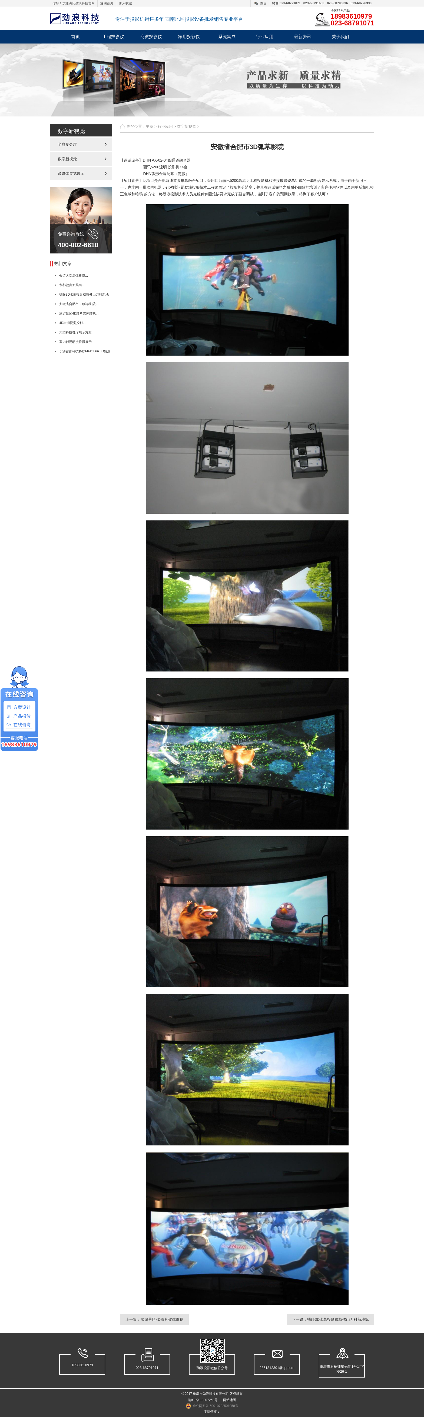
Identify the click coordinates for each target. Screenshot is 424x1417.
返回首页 (106, 3)
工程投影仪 (113, 36)
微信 (263, 3)
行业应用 (264, 36)
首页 (75, 36)
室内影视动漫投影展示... (76, 342)
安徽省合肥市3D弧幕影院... (78, 304)
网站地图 (229, 1400)
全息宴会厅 (67, 144)
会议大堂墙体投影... (73, 276)
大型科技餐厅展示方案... (76, 332)
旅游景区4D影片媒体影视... (78, 313)
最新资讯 (302, 36)
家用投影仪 (189, 36)
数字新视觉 (67, 159)
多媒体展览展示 (71, 173)
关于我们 (340, 36)
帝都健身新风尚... (72, 285)
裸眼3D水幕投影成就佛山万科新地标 (338, 1319)
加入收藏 (125, 3)
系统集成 (227, 36)
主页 (149, 126)
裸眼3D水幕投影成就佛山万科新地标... (79, 296)
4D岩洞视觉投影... (72, 323)
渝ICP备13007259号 (202, 1400)
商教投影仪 (151, 36)
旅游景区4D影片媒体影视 (162, 1319)
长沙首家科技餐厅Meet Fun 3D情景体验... (80, 352)
